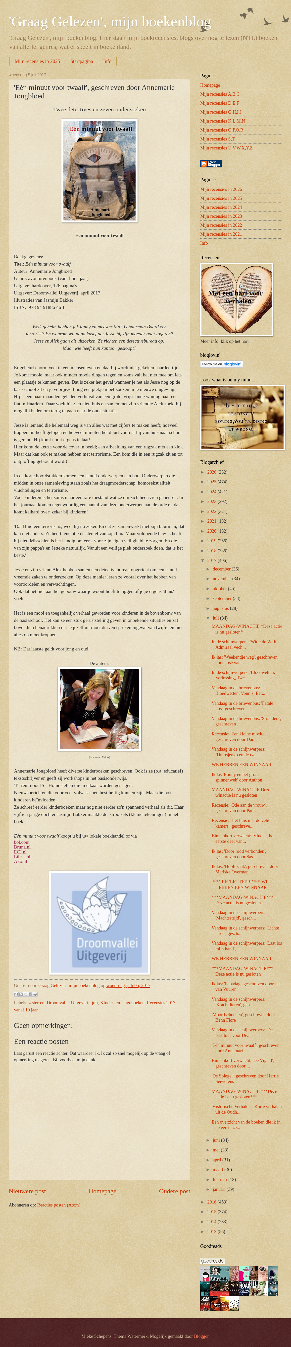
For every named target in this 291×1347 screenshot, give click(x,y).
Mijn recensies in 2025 (37, 61)
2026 (212, 472)
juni (217, 1140)
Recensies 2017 (161, 1002)
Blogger (201, 1336)
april (217, 1159)
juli (95, 1002)
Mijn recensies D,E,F (219, 103)
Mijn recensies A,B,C (220, 94)
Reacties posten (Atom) (58, 1205)
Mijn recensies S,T (217, 139)
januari (220, 1189)
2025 (212, 481)
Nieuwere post (27, 1191)
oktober (220, 588)
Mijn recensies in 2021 (221, 234)
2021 (212, 521)
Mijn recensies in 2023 (221, 216)
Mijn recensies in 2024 (221, 207)
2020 (212, 531)
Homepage (102, 1191)
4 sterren (37, 1002)
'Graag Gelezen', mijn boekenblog (110, 21)
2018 (212, 550)
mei (217, 1149)
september (223, 598)
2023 (212, 501)
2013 (212, 1231)
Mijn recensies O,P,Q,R (221, 130)
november (222, 578)
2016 (212, 1202)
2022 (212, 511)
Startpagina (81, 61)
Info (107, 61)
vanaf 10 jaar (26, 1009)
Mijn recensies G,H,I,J (221, 112)
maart (218, 1169)
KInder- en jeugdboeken (122, 1002)
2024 (212, 491)
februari (221, 1179)
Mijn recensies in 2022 (221, 225)
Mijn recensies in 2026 (221, 189)
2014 (212, 1221)
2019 (212, 540)
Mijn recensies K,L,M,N (222, 121)
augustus (221, 608)
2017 (212, 560)
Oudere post (174, 1191)
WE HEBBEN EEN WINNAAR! (242, 958)
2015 (212, 1211)
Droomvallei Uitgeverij (68, 1002)
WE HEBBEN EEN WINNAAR (241, 764)
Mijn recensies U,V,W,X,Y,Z (226, 147)
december (222, 569)
